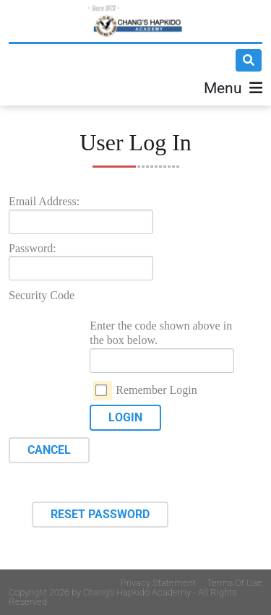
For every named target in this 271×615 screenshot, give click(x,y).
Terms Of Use (234, 583)
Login (125, 417)
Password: (32, 248)
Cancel (49, 450)
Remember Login (156, 390)
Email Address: (44, 201)
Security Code (41, 295)
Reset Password (100, 514)
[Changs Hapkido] (135, 21)
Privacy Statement (158, 583)
